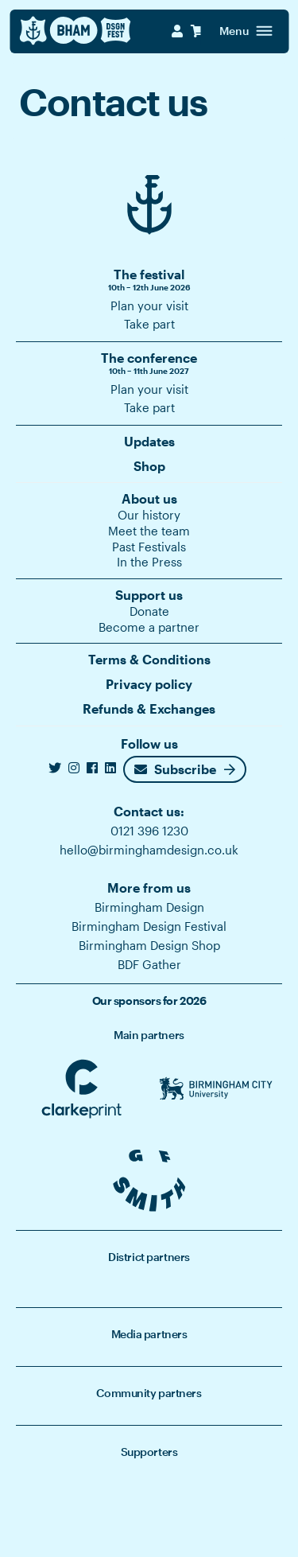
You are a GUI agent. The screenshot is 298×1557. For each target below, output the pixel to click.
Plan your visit (149, 305)
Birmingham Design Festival (149, 926)
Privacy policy (149, 683)
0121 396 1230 (149, 830)
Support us (149, 594)
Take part (149, 324)
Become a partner (149, 627)
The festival (149, 280)
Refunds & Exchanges (149, 708)
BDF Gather (149, 964)
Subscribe (175, 769)
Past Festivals (149, 546)
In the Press (149, 562)
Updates (149, 441)
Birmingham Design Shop (149, 945)
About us (149, 498)
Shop (149, 465)
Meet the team (149, 531)
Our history (149, 515)
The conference (149, 363)
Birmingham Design (149, 907)
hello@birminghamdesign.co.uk (149, 850)
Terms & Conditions (149, 659)
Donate (149, 611)
